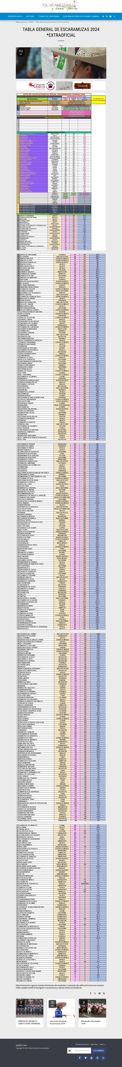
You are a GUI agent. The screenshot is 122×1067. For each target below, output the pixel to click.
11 (21, 1003)
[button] (103, 16)
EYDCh (31, 22)
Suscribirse (98, 1051)
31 (52, 1003)
